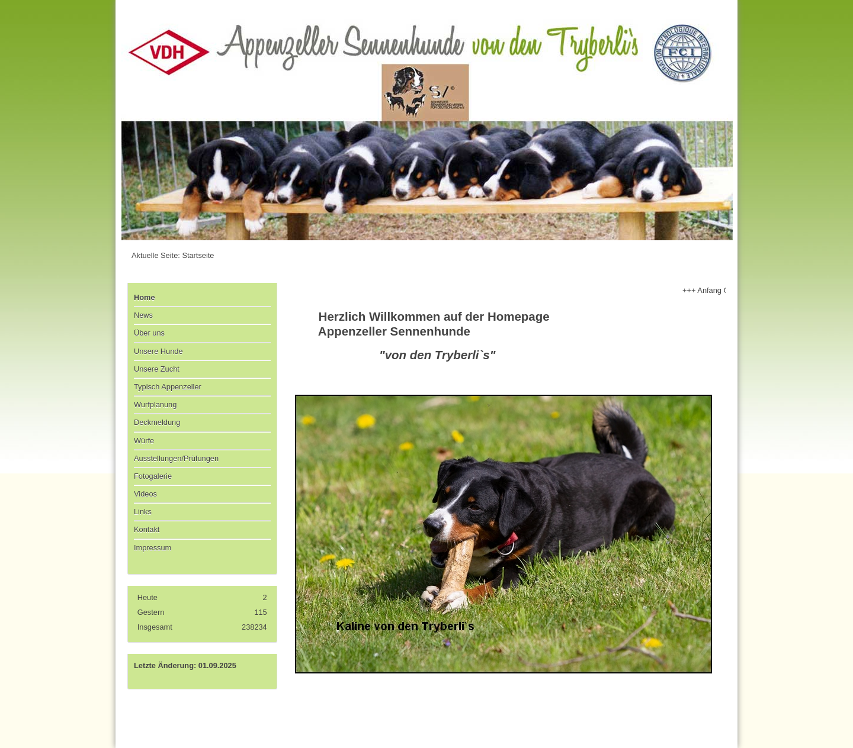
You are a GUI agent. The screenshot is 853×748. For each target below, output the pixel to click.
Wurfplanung (155, 404)
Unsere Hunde (158, 351)
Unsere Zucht (156, 369)
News (143, 315)
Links (143, 511)
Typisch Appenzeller (167, 386)
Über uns (149, 332)
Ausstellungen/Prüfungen (176, 458)
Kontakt (146, 529)
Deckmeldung (157, 422)
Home (144, 297)
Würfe (144, 440)
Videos (145, 493)
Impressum (152, 547)
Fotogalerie (153, 476)
